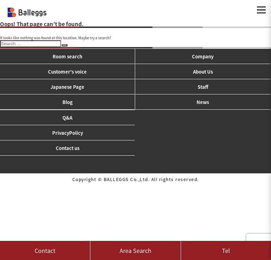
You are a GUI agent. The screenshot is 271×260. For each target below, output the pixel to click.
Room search (67, 56)
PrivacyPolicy (67, 132)
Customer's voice (67, 71)
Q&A (67, 117)
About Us (203, 71)
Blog (67, 102)
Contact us (67, 148)
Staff (203, 86)
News (203, 102)
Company (202, 56)
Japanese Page (67, 86)
